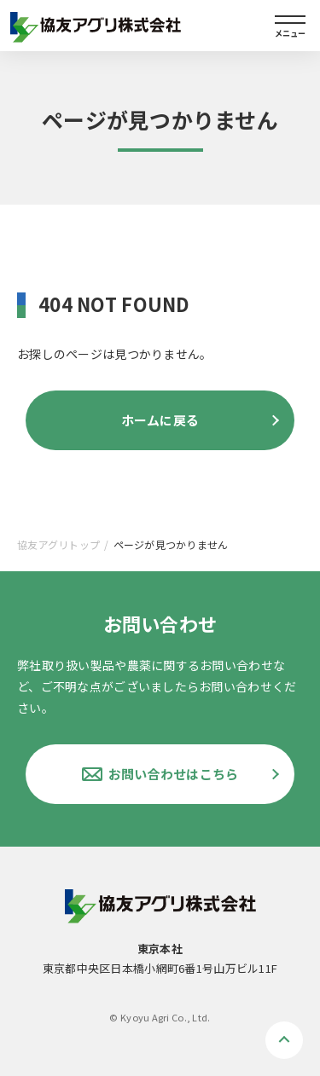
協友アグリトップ (58, 544)
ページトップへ (284, 1040)
